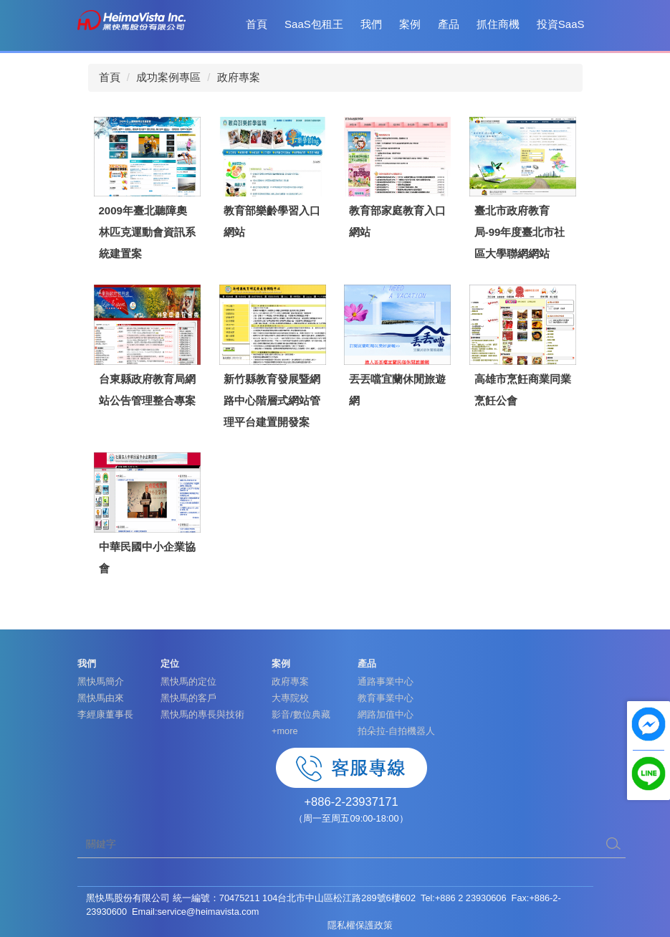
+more (285, 731)
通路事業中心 (385, 681)
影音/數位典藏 (301, 714)
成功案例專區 (168, 77)
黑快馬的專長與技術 (202, 714)
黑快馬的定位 (188, 681)
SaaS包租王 (313, 24)
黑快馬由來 (100, 698)
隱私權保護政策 (360, 925)
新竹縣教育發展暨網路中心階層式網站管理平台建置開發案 (272, 400)
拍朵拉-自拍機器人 (396, 731)
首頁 (256, 24)
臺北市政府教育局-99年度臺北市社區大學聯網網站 (519, 232)
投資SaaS (561, 24)
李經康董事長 (105, 714)
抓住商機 (498, 24)
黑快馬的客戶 (188, 698)
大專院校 (290, 698)
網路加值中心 (385, 714)
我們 (371, 24)
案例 (410, 24)
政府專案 (238, 77)
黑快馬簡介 (100, 681)
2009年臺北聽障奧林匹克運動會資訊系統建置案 (147, 232)
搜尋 (613, 843)
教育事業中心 (385, 698)
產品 (448, 24)
